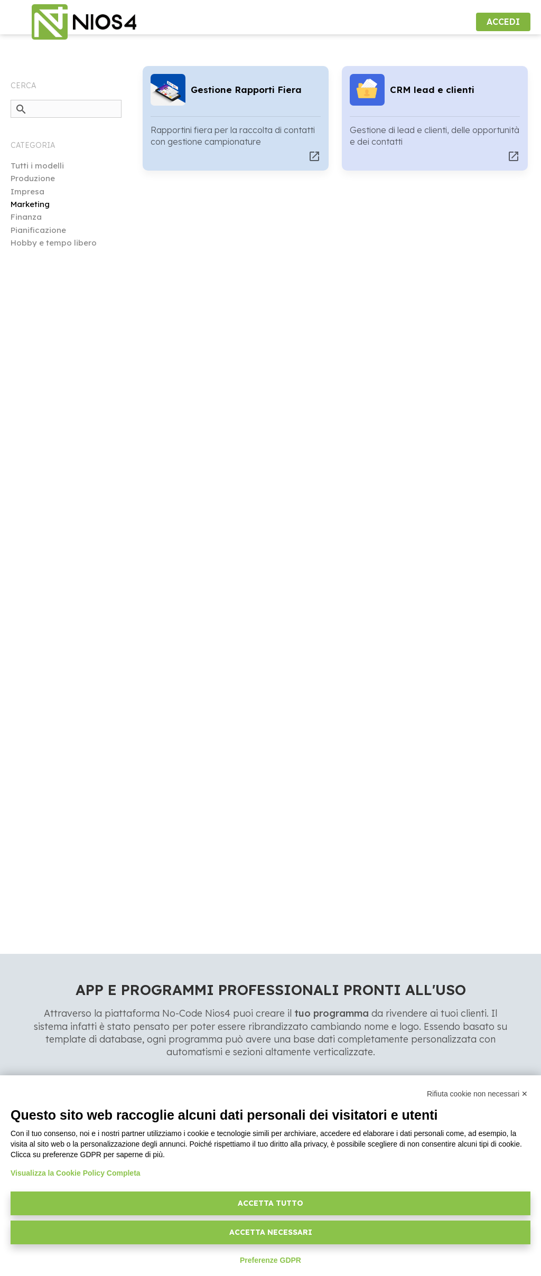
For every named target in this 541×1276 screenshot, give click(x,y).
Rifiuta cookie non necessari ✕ (477, 1094)
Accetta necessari (270, 1232)
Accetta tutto (270, 1203)
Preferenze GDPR (270, 1260)
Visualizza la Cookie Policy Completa (76, 1173)
